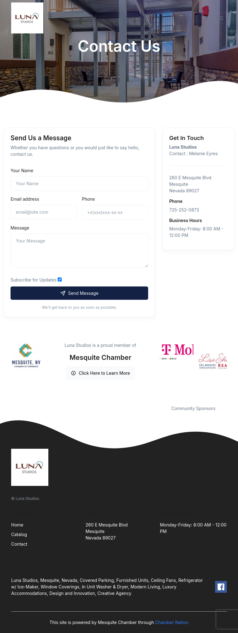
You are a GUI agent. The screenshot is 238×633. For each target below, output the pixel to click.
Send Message (79, 293)
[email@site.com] (44, 212)
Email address (25, 199)
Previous (155, 370)
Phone (88, 199)
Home (17, 524)
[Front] (28, 17)
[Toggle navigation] (221, 18)
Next (231, 370)
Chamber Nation (172, 622)
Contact (19, 544)
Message (20, 227)
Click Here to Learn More (100, 373)
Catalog (19, 534)
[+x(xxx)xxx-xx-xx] (115, 212)
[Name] (79, 183)
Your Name (22, 170)
